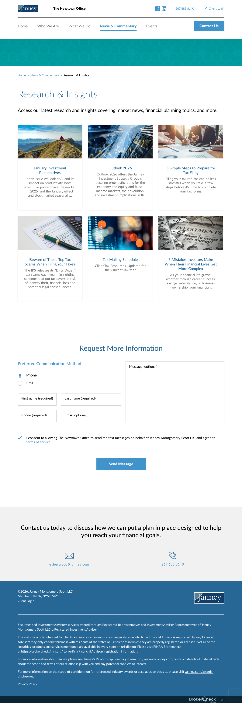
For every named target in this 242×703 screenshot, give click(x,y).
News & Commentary (118, 26)
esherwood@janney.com (69, 564)
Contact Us (209, 26)
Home (23, 26)
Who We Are (48, 26)
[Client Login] (213, 8)
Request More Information (121, 348)
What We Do (79, 26)
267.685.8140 (172, 564)
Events (151, 26)
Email (30, 383)
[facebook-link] (157, 8)
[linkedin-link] (164, 8)
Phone (31, 375)
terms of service (38, 442)
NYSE (47, 596)
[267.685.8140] (184, 8)
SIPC (55, 596)
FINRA (36, 596)
